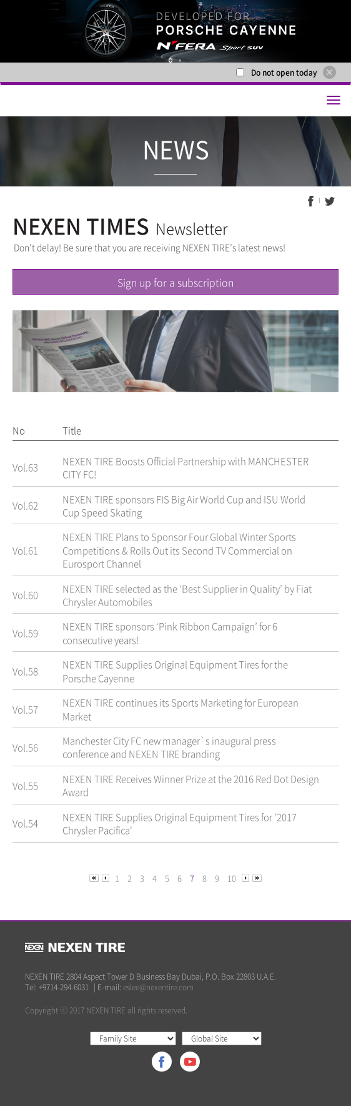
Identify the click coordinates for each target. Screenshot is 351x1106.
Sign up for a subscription (175, 282)
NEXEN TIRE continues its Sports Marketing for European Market (180, 709)
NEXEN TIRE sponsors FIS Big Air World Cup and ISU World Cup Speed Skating (183, 505)
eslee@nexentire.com (158, 987)
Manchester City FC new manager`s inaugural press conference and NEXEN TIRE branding (169, 747)
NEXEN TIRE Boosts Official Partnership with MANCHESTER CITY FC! (185, 467)
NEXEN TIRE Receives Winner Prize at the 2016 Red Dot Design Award (190, 785)
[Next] (246, 877)
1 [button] (170, 60)
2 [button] (180, 60)
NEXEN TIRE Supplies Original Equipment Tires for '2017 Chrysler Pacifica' (179, 823)
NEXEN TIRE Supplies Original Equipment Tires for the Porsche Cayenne (175, 670)
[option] (175, 31)
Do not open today (284, 73)
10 (231, 878)
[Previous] (95, 877)
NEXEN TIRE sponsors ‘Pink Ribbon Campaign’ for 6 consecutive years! (169, 632)
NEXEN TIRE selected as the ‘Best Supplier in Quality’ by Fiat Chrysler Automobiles (187, 595)
